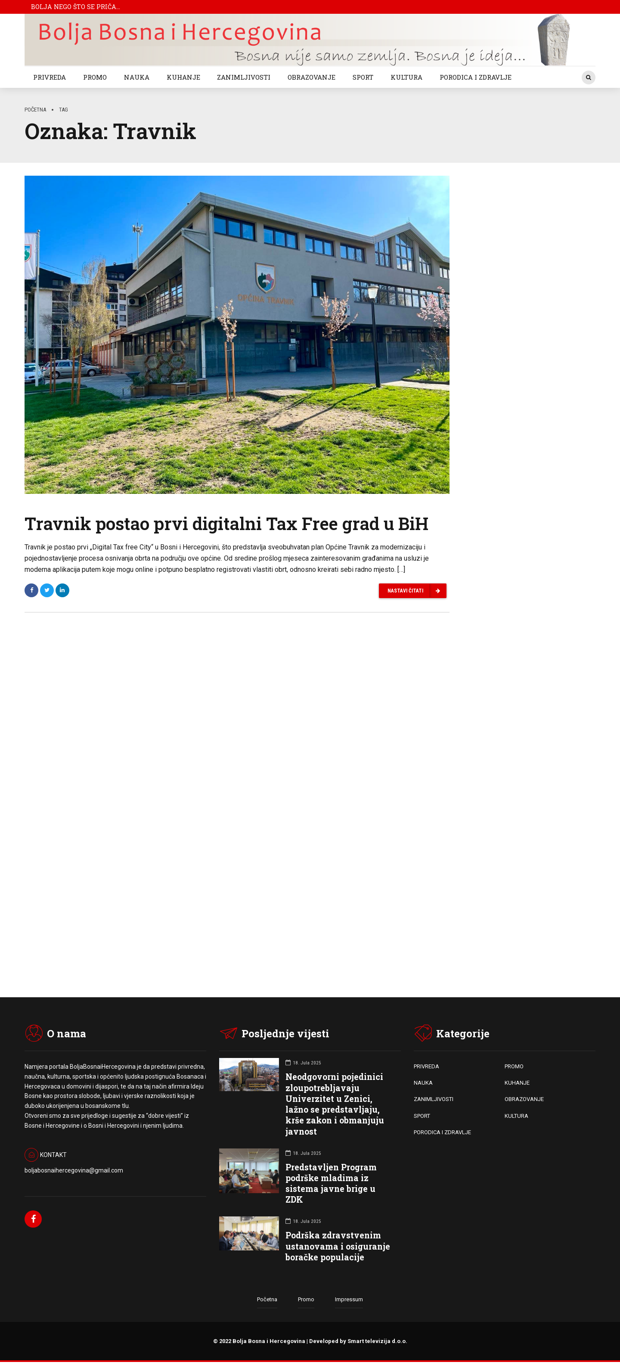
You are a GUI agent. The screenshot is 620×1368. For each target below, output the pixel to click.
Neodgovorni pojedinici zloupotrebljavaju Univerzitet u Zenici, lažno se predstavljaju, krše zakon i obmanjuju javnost (334, 1104)
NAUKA (136, 77)
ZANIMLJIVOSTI (243, 77)
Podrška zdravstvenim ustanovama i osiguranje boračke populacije (337, 1247)
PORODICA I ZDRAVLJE (476, 77)
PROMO (95, 77)
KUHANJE (183, 77)
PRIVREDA (49, 77)
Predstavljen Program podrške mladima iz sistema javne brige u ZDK (331, 1184)
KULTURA (406, 77)
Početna (35, 109)
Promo (306, 1300)
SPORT (363, 77)
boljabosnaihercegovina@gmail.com (74, 1171)
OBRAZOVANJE (311, 77)
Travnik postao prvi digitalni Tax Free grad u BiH (226, 524)
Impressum (349, 1300)
